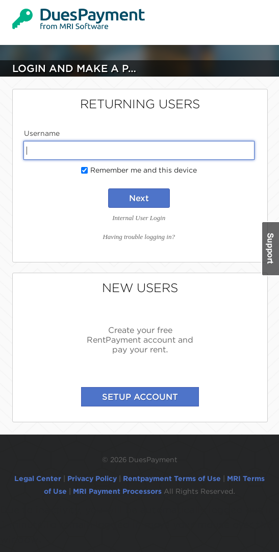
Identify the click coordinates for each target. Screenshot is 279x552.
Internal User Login (138, 218)
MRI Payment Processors (118, 491)
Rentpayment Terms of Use (172, 478)
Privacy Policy (92, 478)
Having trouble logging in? (138, 237)
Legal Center (37, 478)
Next (139, 198)
